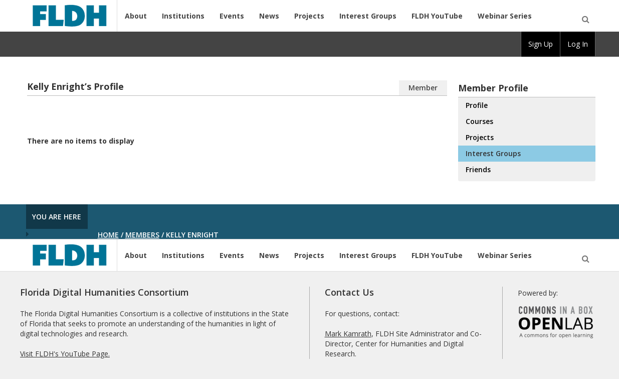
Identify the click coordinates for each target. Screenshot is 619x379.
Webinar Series (505, 16)
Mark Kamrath (348, 333)
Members (142, 234)
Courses (479, 121)
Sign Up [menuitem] (540, 44)
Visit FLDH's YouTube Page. (65, 353)
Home (108, 234)
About (136, 16)
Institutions (183, 16)
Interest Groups (367, 16)
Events (232, 16)
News (269, 16)
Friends (478, 169)
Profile (477, 105)
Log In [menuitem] (577, 44)
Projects (309, 16)
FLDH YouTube (437, 16)
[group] (540, 44)
